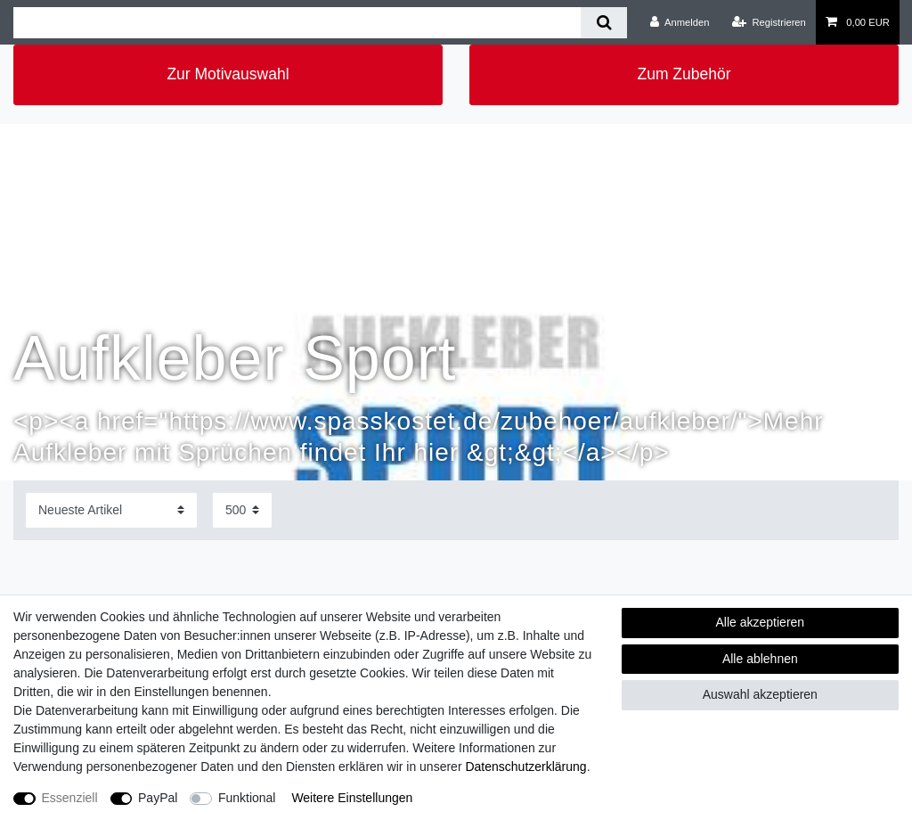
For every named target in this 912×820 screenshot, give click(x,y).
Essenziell (70, 798)
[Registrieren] (769, 22)
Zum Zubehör (683, 74)
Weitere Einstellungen (351, 798)
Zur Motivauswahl (228, 74)
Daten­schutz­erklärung (525, 766)
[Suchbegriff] (297, 22)
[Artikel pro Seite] (242, 510)
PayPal (157, 798)
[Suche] (603, 22)
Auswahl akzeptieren (760, 694)
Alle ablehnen (760, 659)
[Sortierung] (111, 510)
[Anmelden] (680, 22)
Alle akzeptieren (760, 622)
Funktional (247, 798)
